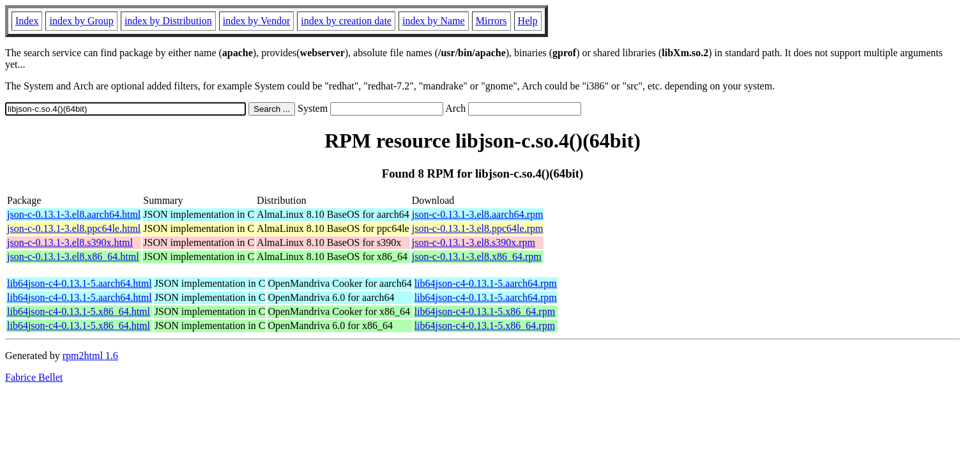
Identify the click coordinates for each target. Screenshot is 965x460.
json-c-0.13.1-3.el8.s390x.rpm (473, 242)
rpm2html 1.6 (90, 355)
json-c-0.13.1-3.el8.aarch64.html (74, 214)
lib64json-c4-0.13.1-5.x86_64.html (78, 311)
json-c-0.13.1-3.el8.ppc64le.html (74, 228)
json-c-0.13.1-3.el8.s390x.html (70, 242)
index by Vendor (256, 20)
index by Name (433, 20)
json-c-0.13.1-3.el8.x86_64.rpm (477, 256)
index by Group (81, 20)
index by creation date (346, 20)
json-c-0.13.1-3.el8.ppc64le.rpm (477, 228)
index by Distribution (168, 20)
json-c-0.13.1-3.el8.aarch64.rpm (477, 214)
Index (26, 20)
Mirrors (491, 20)
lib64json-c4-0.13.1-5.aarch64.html (79, 283)
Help (528, 20)
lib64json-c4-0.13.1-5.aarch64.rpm (485, 283)
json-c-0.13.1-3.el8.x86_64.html (73, 256)
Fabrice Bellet (34, 377)
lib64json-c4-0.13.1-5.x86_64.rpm (484, 311)
